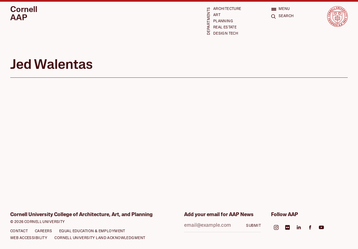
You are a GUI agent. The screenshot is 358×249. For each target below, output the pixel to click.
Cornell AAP (23, 14)
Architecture (227, 9)
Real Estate (225, 27)
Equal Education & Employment (92, 231)
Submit (253, 226)
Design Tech (226, 34)
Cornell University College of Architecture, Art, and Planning (81, 214)
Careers (43, 231)
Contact (19, 231)
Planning (223, 21)
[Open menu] (280, 9)
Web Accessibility (28, 238)
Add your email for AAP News (219, 214)
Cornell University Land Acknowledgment (99, 238)
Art (216, 15)
